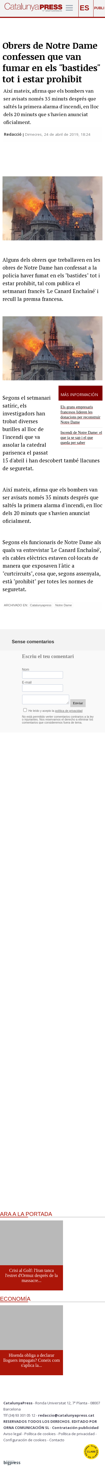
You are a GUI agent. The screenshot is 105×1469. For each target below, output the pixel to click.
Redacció (13, 134)
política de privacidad (69, 710)
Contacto (56, 1439)
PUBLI (99, 8)
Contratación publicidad (75, 1427)
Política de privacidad (77, 1433)
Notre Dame (63, 605)
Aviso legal (12, 1433)
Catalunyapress (40, 605)
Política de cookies (40, 1433)
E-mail (27, 682)
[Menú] (69, 8)
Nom (25, 670)
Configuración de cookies (24, 1439)
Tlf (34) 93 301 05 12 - (20, 1415)
